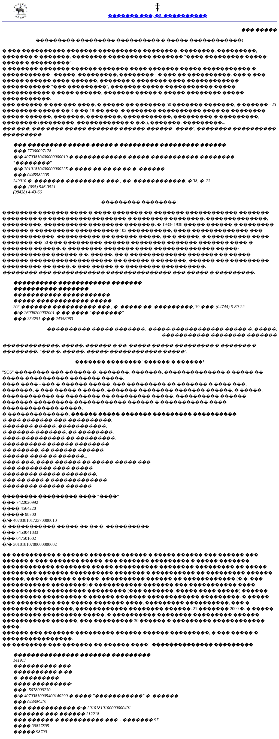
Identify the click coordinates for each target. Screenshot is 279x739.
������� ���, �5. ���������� (157, 15)
